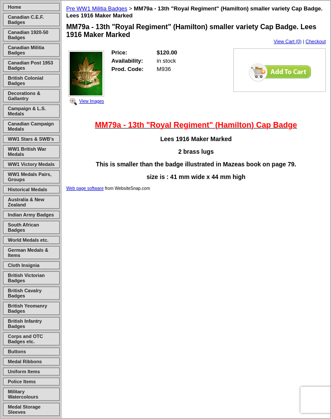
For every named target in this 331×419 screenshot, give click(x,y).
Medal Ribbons (25, 361)
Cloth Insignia (24, 265)
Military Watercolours (23, 394)
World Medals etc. (28, 240)
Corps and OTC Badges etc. (25, 339)
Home (14, 7)
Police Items (22, 381)
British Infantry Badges (25, 323)
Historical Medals (27, 189)
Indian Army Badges (31, 214)
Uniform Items (24, 371)
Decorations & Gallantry (24, 96)
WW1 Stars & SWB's (31, 139)
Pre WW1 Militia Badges (96, 8)
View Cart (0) (288, 41)
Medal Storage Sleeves (24, 409)
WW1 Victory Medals (31, 164)
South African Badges (23, 227)
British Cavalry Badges (25, 293)
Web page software (85, 188)
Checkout (316, 41)
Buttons (17, 351)
